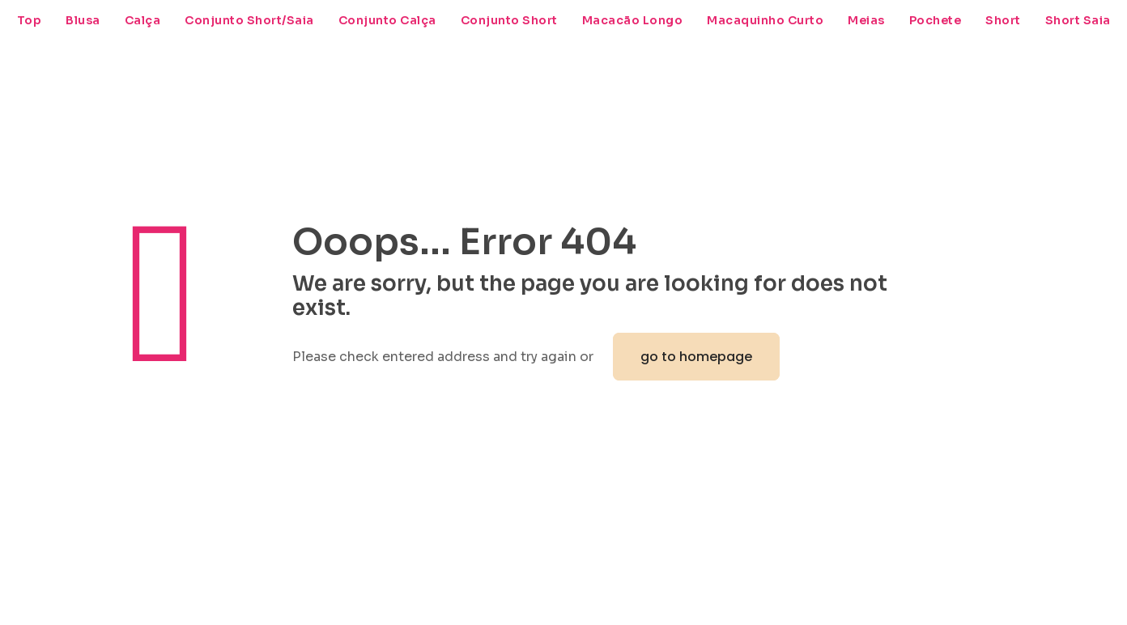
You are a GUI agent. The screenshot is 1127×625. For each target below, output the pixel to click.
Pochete (935, 20)
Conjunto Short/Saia (249, 20)
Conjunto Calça (387, 20)
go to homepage (696, 356)
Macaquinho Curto (765, 20)
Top (29, 20)
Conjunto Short (509, 20)
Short (1003, 20)
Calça (143, 20)
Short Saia (1078, 20)
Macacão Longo (632, 20)
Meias (866, 20)
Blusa (83, 20)
